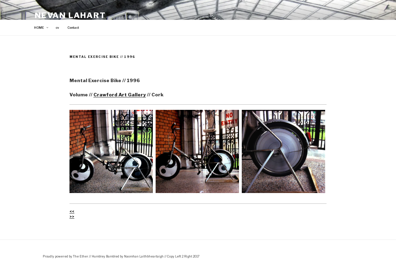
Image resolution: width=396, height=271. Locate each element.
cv (57, 27)
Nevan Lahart (70, 15)
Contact (73, 27)
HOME (41, 27)
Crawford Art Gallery (119, 94)
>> (71, 217)
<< (71, 211)
